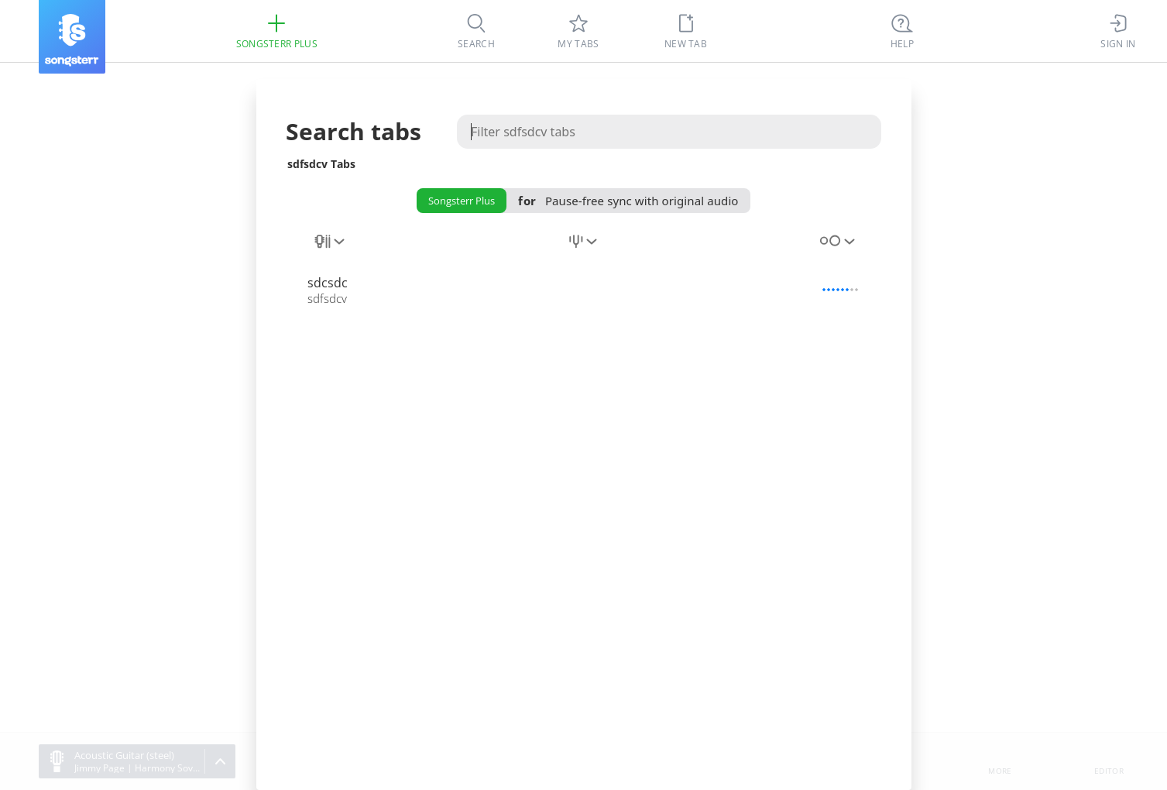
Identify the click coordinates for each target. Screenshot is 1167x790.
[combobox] (330, 250)
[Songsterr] (72, 37)
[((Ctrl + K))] (902, 31)
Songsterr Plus (461, 201)
